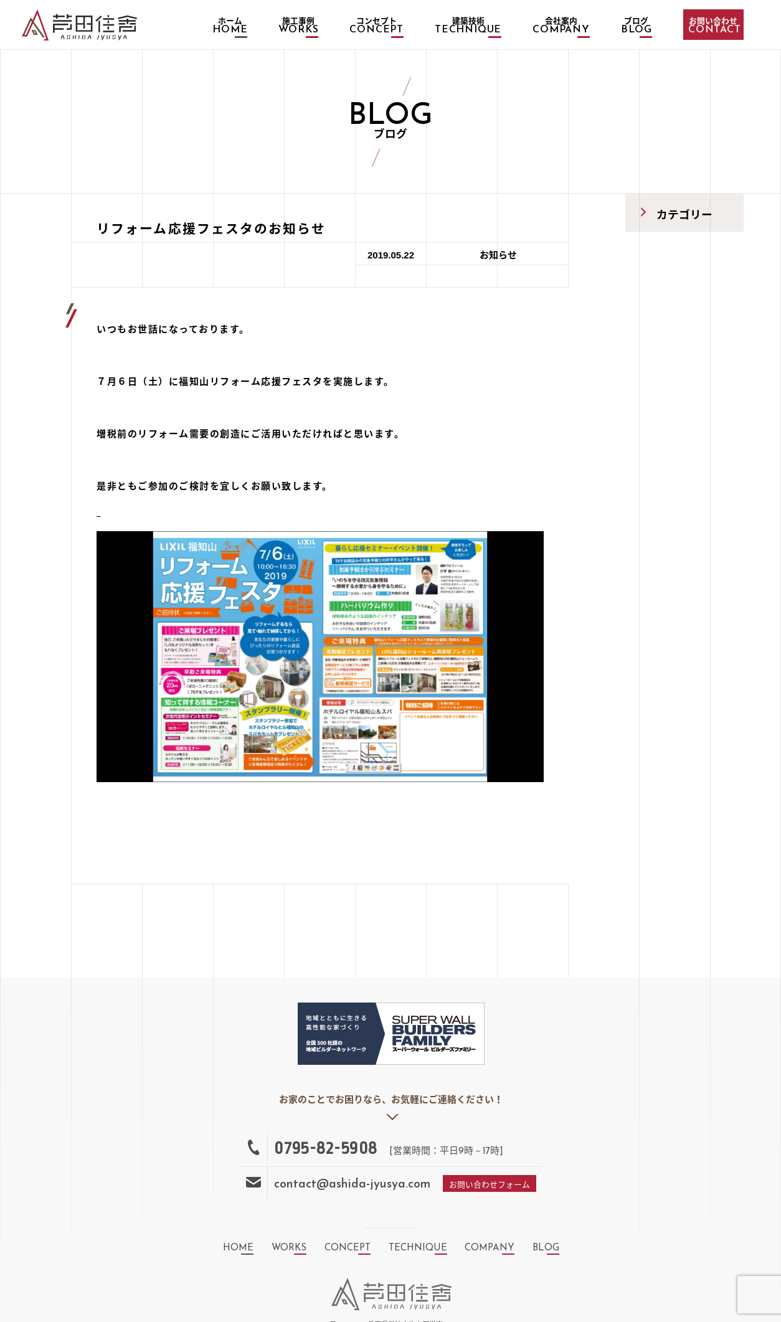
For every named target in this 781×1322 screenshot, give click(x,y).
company (489, 1248)
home (238, 1248)
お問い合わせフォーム (489, 1185)
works (289, 1248)
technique (418, 1248)
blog (545, 1248)
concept (347, 1248)
